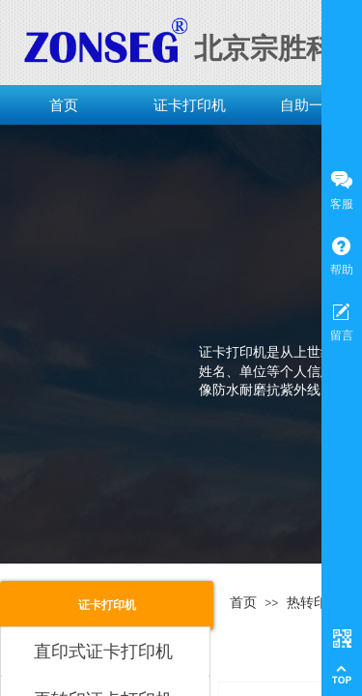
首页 (63, 105)
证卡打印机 (189, 105)
